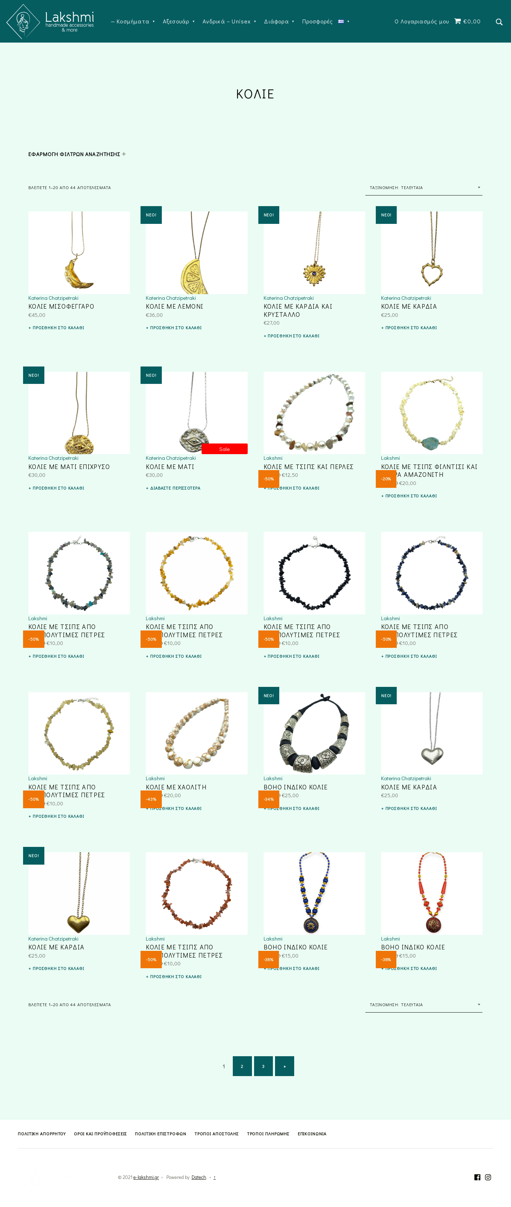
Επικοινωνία (312, 1133)
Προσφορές (317, 21)
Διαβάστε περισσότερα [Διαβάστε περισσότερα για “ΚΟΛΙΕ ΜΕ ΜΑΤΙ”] (175, 488)
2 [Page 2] (242, 1066)
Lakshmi (273, 457)
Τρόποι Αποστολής (216, 1133)
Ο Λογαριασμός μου (422, 21)
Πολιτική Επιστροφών (160, 1133)
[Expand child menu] (124, 154)
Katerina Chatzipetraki (53, 297)
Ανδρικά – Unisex (227, 21)
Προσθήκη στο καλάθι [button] (58, 327)
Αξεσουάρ (176, 21)
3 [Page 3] (263, 1066)
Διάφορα (276, 21)
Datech (199, 1177)
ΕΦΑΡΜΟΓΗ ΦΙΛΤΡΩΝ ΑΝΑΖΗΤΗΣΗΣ (74, 154)
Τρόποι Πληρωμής (268, 1133)
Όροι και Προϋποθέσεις (100, 1133)
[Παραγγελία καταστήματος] (424, 187)
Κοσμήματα (133, 21)
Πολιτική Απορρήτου (42, 1133)
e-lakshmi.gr (146, 1177)
